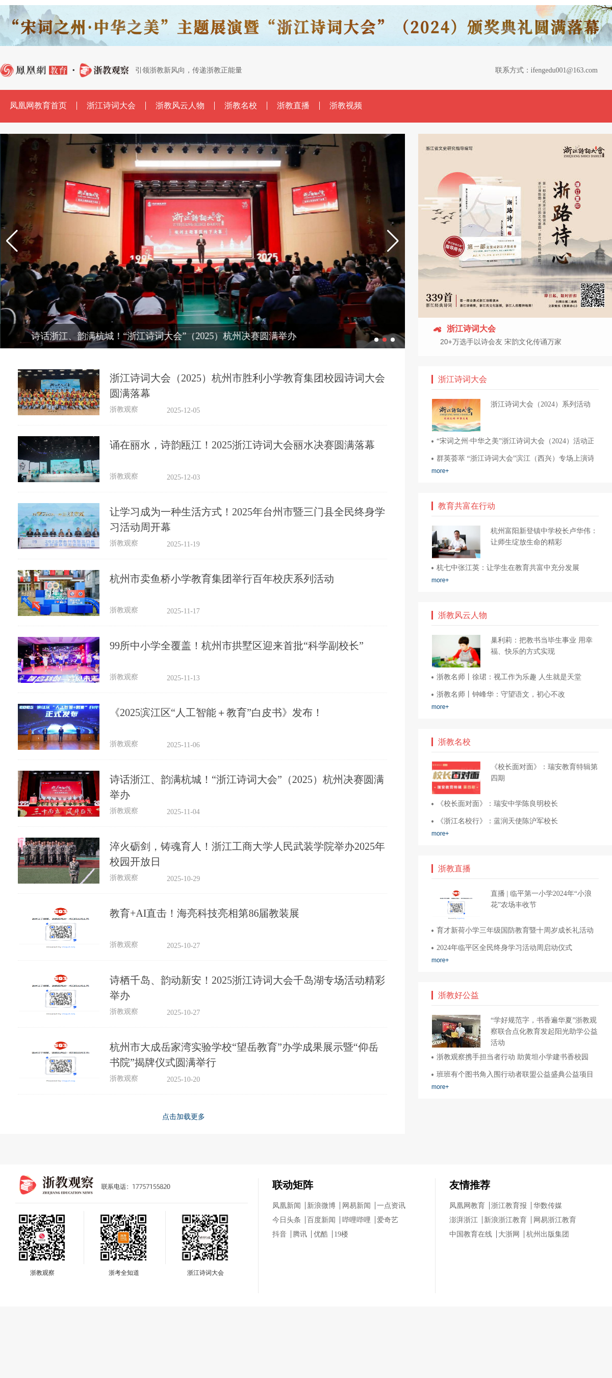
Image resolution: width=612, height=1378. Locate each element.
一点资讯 (391, 1205)
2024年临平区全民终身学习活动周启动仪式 (504, 948)
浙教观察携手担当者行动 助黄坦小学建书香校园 (513, 1057)
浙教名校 (240, 105)
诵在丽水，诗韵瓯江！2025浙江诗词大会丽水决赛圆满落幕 (242, 444)
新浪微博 (321, 1205)
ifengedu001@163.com (564, 70)
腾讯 (300, 1234)
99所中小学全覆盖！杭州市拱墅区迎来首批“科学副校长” (237, 645)
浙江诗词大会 (111, 105)
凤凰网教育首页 (38, 105)
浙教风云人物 (180, 105)
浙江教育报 (509, 1205)
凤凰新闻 (286, 1205)
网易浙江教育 (554, 1220)
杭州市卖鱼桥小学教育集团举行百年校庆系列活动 (222, 578)
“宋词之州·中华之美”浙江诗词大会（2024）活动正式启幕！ (515, 441)
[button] (12, 241)
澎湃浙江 (463, 1220)
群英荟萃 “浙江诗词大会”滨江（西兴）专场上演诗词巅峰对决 (515, 458)
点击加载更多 (183, 1116)
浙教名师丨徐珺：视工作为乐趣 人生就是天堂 (509, 677)
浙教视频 (345, 105)
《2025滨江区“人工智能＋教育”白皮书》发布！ (216, 712)
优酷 (321, 1234)
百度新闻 (321, 1220)
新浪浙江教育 (505, 1220)
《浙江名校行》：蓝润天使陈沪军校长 (497, 821)
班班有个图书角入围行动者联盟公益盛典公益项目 (515, 1074)
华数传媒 (547, 1205)
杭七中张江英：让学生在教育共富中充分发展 (508, 568)
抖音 (279, 1234)
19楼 (341, 1234)
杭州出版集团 (547, 1234)
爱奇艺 (387, 1220)
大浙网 (509, 1234)
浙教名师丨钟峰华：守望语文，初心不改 (501, 694)
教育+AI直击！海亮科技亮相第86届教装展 (204, 913)
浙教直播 (293, 105)
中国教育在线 (470, 1234)
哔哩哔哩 (356, 1220)
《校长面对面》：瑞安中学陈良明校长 (497, 803)
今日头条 (286, 1220)
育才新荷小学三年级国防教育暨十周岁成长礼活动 (515, 930)
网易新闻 (356, 1205)
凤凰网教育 (467, 1205)
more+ (440, 470)
